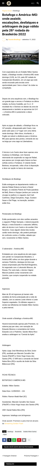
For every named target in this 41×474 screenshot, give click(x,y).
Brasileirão (18, 431)
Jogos (5, 434)
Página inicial (6, 11)
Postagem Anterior (10, 456)
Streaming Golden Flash (14, 423)
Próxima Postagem (31, 456)
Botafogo (16, 11)
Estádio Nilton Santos (29, 431)
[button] (3, 3)
